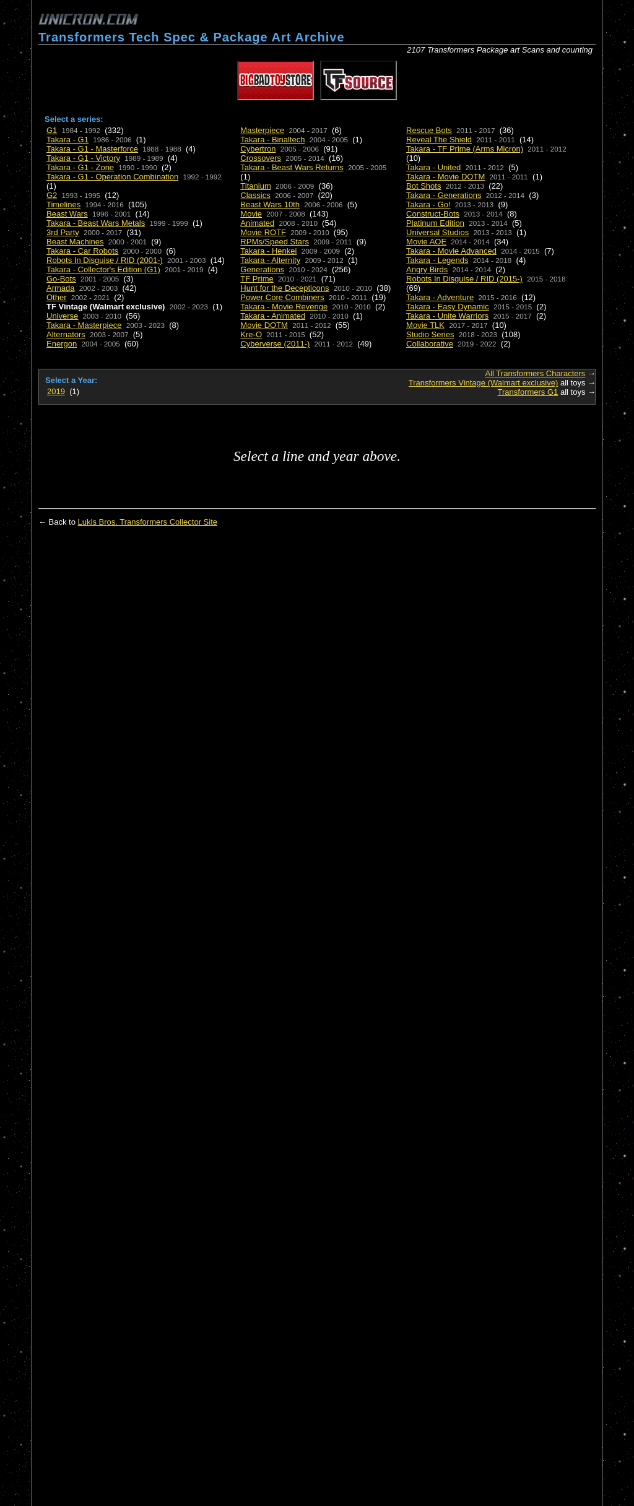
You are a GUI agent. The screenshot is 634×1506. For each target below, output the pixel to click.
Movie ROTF (263, 232)
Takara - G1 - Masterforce (92, 148)
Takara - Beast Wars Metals (95, 223)
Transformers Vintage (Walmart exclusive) (483, 382)
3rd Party (62, 232)
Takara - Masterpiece (83, 325)
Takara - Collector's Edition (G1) (103, 269)
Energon (61, 343)
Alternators (65, 334)
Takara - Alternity (270, 260)
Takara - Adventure (440, 297)
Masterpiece (262, 130)
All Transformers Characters (535, 373)
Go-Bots (61, 278)
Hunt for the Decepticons (284, 288)
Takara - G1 (67, 139)
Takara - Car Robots (82, 251)
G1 (51, 130)
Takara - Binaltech (272, 139)
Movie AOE (426, 241)
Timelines (63, 204)
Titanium (255, 186)
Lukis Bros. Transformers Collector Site (147, 522)
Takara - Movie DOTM (445, 176)
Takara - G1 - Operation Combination (112, 176)
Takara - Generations (443, 195)
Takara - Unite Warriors (447, 316)
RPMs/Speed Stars (274, 241)
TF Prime (256, 278)
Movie (251, 213)
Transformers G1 (528, 392)
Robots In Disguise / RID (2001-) (104, 260)
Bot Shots (423, 186)
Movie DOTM (264, 325)
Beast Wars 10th (270, 204)
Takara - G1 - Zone (80, 167)
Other (56, 297)
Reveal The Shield (439, 139)
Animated (257, 223)
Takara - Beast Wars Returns (291, 167)
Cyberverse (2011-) (275, 343)
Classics (255, 195)
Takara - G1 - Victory (83, 158)
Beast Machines (75, 241)
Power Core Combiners (282, 297)
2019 (56, 391)
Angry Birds (427, 269)
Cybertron (258, 148)
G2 (51, 195)
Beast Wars (67, 213)
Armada (60, 288)
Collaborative (429, 343)
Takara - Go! (428, 204)
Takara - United (433, 167)
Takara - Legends (437, 260)
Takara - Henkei (268, 251)
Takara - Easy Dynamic (447, 306)
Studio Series (430, 334)
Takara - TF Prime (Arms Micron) (464, 148)
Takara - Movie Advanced (451, 251)
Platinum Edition (435, 223)
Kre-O (251, 334)
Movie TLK (425, 325)
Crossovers (260, 158)
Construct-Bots (432, 213)
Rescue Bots (429, 130)
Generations (262, 269)
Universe (62, 316)
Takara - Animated (272, 316)
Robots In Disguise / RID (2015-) (464, 278)
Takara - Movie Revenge (284, 306)
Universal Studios (437, 232)
